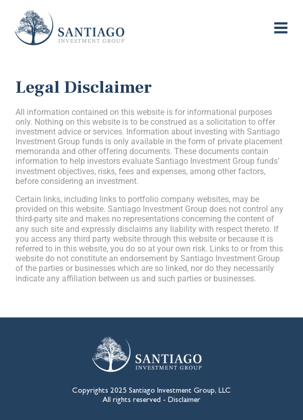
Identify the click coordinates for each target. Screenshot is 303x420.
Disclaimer (184, 401)
